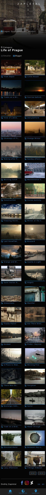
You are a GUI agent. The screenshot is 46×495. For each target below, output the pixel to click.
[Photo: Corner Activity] (35, 192)
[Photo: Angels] (35, 274)
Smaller (6, 56)
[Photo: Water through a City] (35, 419)
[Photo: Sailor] (35, 398)
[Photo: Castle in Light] (35, 254)
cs (39, 484)
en (43, 484)
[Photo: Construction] (11, 192)
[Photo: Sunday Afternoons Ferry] (35, 151)
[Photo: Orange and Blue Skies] (11, 254)
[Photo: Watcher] (35, 295)
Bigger (17, 56)
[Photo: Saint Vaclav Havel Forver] (11, 274)
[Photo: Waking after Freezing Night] (11, 151)
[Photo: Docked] (11, 336)
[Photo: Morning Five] (35, 357)
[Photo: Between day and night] (35, 439)
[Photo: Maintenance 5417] (35, 171)
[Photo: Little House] (35, 68)
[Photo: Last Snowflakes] (11, 233)
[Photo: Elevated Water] (11, 439)
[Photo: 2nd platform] (35, 110)
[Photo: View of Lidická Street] (11, 110)
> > (41, 473)
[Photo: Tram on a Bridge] (11, 419)
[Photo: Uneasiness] (11, 295)
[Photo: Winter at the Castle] (35, 213)
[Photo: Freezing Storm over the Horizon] (11, 213)
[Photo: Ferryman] (35, 377)
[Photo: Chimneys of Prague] (11, 130)
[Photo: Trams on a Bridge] (11, 89)
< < (32, 473)
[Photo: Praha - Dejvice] (35, 336)
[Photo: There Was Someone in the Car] (11, 377)
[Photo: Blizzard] (35, 233)
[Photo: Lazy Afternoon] (11, 460)
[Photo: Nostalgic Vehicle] (11, 398)
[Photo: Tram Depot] (11, 68)
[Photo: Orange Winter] (35, 130)
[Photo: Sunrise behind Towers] (35, 89)
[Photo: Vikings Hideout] (35, 460)
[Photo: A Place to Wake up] (11, 357)
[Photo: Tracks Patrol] (11, 316)
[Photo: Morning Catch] (11, 171)
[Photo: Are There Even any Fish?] (35, 316)
